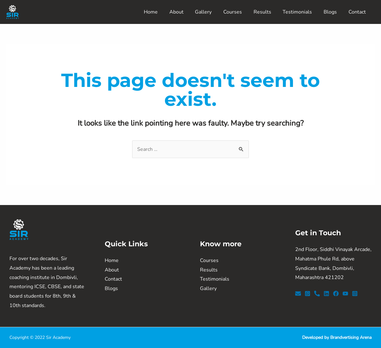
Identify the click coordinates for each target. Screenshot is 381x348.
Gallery (211, 12)
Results (267, 12)
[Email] (298, 293)
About (186, 12)
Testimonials (301, 12)
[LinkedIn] (326, 293)
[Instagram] (355, 293)
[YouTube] (345, 293)
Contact (357, 12)
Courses (239, 12)
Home (162, 12)
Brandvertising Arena (351, 337)
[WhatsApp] (307, 293)
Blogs (332, 12)
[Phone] (317, 293)
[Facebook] (336, 293)
